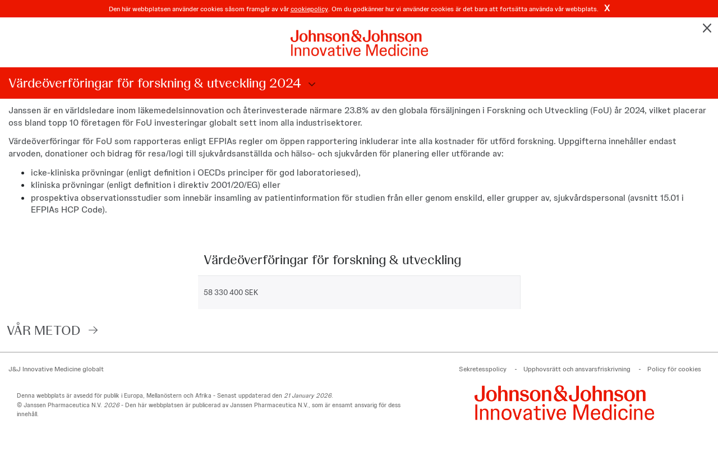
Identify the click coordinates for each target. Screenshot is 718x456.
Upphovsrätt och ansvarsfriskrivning (576, 369)
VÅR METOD (44, 330)
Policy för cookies (674, 369)
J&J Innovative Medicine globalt (56, 369)
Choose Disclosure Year (310, 84)
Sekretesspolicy (483, 369)
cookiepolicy (309, 8)
